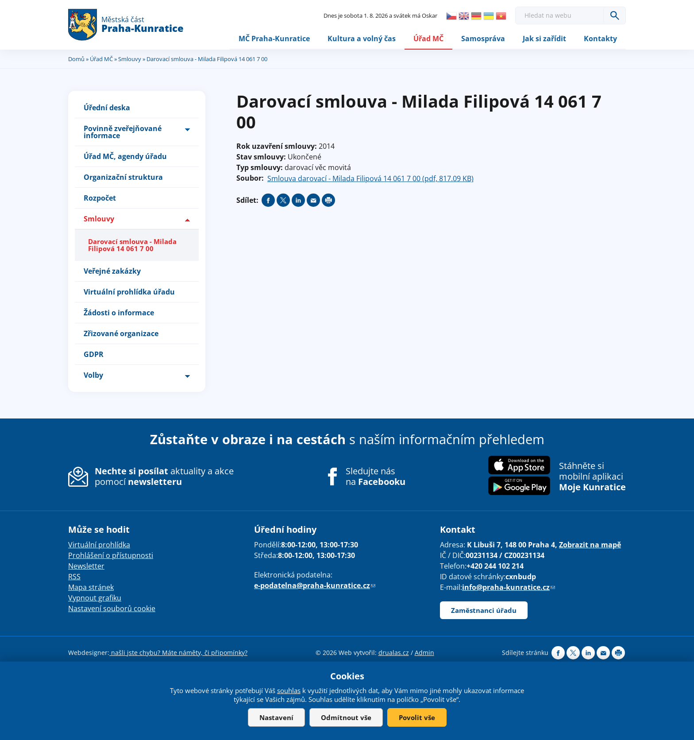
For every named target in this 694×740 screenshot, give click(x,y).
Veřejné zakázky (112, 271)
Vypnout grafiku (94, 598)
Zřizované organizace (121, 333)
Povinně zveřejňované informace (123, 132)
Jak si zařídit (544, 38)
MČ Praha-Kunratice (274, 38)
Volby (93, 375)
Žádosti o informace (119, 313)
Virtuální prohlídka (99, 545)
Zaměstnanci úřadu (484, 610)
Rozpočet (100, 198)
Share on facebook (268, 200)
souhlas (289, 690)
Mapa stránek (91, 587)
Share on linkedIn (298, 200)
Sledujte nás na (375, 476)
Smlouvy (129, 59)
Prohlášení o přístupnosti (110, 555)
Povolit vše (417, 717)
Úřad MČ (428, 38)
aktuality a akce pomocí (164, 476)
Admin (424, 652)
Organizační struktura (123, 177)
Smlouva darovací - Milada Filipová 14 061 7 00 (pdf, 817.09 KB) (370, 179)
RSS (74, 576)
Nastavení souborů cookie (111, 608)
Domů (76, 59)
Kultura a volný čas (362, 38)
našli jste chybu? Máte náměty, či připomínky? (178, 652)
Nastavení (276, 717)
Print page (328, 200)
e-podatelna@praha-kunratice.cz (314, 585)
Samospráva (483, 38)
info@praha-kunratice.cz (508, 587)
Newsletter (86, 566)
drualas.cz (393, 652)
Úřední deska (107, 108)
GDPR (94, 354)
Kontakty (600, 38)
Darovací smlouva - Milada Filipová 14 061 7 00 (132, 245)
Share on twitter (283, 200)
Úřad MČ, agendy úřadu (125, 157)
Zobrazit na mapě (590, 545)
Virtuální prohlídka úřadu (129, 292)
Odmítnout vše (346, 717)
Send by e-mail (313, 200)
